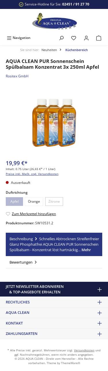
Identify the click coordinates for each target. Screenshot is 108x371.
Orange (34, 201)
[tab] (54, 244)
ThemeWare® (70, 363)
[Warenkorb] (98, 37)
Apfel (14, 201)
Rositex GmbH (17, 76)
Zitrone (54, 201)
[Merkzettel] (73, 37)
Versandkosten (84, 350)
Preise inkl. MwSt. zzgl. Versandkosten (32, 174)
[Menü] (18, 37)
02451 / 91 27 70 (75, 4)
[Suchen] (61, 37)
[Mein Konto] (86, 37)
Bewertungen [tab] (24, 262)
